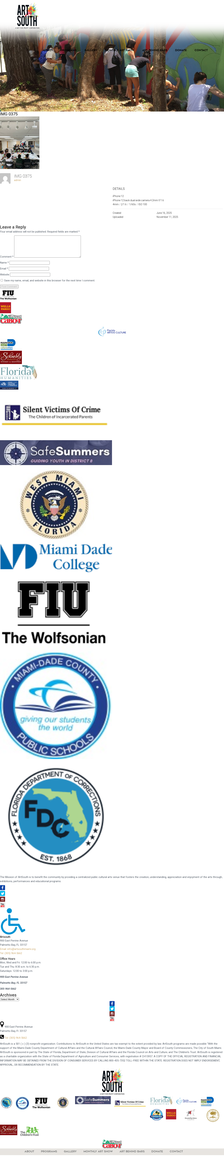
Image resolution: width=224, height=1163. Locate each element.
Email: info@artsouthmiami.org (18, 953)
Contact (201, 50)
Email (4, 272)
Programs (69, 50)
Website (4, 278)
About (48, 50)
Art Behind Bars (154, 50)
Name (4, 266)
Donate (181, 50)
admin (17, 180)
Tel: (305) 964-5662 (11, 957)
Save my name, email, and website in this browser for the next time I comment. (49, 284)
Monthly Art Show (119, 50)
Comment (6, 260)
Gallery (91, 50)
